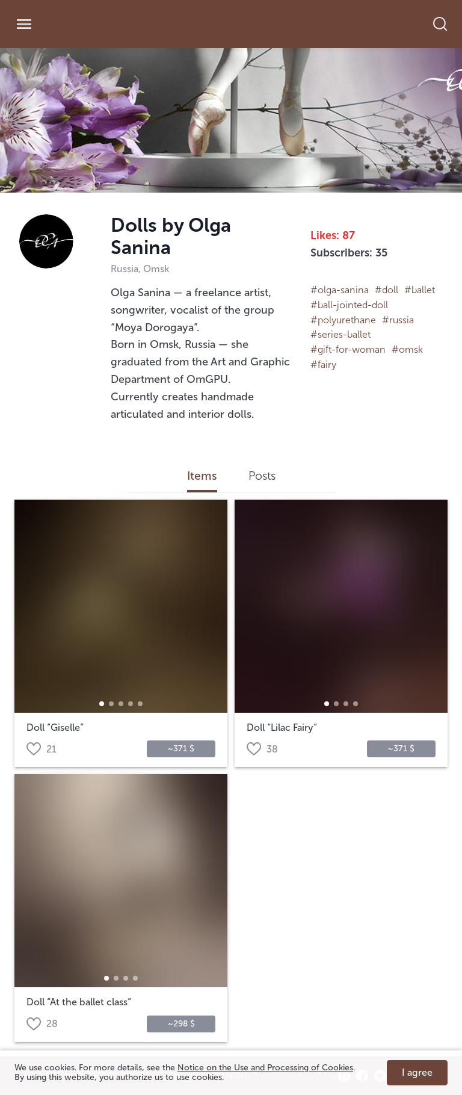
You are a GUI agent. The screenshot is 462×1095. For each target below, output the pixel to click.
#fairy (323, 364)
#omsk (407, 349)
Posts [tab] (262, 476)
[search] (446, 24)
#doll (386, 290)
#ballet (419, 290)
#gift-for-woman (348, 349)
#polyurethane (343, 320)
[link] (100, 24)
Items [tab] (202, 476)
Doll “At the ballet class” (78, 1002)
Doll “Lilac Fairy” (282, 727)
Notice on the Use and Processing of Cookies (265, 1067)
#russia (398, 320)
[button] (101, 703)
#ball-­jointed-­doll (349, 305)
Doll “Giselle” (55, 727)
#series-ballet (340, 334)
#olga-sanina (339, 290)
